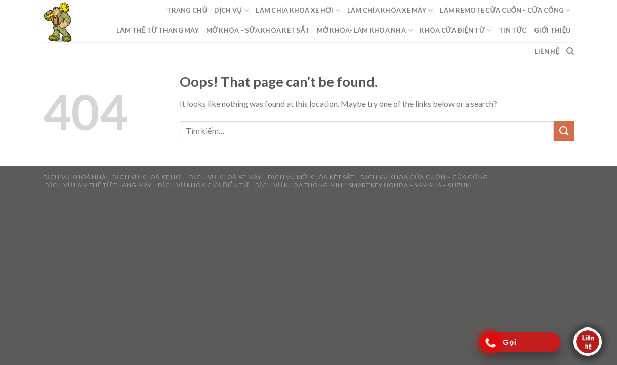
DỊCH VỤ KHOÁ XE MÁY (225, 177)
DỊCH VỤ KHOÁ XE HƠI (147, 177)
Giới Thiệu (552, 30)
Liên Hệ (546, 51)
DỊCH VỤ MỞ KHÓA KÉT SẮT (311, 177)
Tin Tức (513, 30)
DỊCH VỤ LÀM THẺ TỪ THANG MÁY (98, 185)
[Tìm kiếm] (570, 51)
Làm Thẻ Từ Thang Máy (157, 30)
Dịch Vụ (231, 10)
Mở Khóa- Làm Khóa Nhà (365, 30)
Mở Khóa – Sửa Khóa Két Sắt (258, 30)
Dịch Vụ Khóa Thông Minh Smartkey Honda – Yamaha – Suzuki (363, 185)
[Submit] (564, 130)
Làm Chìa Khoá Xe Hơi (298, 10)
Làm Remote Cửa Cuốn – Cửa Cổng (505, 10)
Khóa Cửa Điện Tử (455, 30)
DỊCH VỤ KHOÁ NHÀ (74, 177)
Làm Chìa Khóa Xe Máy (390, 10)
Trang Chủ (187, 10)
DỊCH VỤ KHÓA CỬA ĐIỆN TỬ (203, 185)
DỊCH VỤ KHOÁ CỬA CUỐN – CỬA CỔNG (424, 177)
